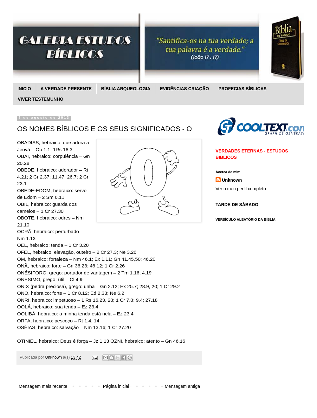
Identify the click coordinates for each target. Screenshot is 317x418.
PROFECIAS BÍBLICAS (242, 88)
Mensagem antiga (182, 386)
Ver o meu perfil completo (241, 188)
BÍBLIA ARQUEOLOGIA (125, 88)
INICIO (24, 88)
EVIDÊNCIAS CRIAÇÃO (184, 88)
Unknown (232, 180)
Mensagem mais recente (43, 386)
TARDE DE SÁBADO (237, 204)
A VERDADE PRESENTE (66, 88)
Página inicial (116, 386)
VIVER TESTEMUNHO (40, 99)
